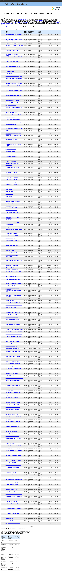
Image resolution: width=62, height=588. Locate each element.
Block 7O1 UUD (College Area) (11, 428)
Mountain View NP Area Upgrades (12, 80)
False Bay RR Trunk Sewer (11, 214)
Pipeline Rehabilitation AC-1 (11, 146)
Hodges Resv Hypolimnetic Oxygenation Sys (14, 126)
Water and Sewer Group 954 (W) (12, 245)
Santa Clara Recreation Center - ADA (12, 326)
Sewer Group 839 (9, 198)
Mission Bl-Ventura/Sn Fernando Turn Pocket (14, 378)
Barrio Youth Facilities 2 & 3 (11, 285)
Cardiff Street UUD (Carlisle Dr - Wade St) (13, 438)
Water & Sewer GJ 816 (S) (10, 206)
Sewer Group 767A (9, 194)
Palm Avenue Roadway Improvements (13, 513)
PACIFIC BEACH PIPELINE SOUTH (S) (13, 174)
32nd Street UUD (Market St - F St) (12, 414)
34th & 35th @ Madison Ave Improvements (14, 479)
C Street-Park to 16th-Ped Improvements (13, 392)
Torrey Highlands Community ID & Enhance (14, 102)
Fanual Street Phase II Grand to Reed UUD (14, 450)
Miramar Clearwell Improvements (12, 265)
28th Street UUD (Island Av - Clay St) (12, 409)
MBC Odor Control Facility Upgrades (12, 262)
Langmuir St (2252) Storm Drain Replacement (14, 366)
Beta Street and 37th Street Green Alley (13, 474)
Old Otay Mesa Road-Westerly (11, 506)
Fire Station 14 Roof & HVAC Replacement (14, 334)
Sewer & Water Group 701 (10, 238)
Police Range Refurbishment (11, 124)
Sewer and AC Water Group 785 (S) (12, 182)
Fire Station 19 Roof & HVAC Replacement (14, 336)
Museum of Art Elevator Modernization (13, 343)
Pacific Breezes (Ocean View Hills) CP (13, 85)
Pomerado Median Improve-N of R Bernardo (14, 88)
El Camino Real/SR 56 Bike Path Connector (14, 494)
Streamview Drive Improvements (12, 520)
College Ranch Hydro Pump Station (12, 252)
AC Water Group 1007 (10, 224)
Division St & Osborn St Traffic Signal (13, 402)
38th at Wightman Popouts (11, 387)
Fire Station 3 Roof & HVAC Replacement (13, 338)
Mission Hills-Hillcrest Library (11, 52)
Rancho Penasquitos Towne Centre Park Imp (14, 90)
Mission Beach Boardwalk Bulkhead (12, 503)
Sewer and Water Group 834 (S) (11, 186)
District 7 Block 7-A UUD (10, 440)
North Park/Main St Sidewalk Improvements (14, 83)
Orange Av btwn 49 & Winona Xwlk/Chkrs (13, 395)
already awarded (39, 20)
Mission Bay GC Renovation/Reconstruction (14, 78)
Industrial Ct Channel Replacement (12, 361)
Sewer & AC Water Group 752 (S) (12, 177)
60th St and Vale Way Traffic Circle (12, 390)
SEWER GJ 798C (9, 189)
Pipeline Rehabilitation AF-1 (11, 151)
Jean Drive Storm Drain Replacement (13, 363)
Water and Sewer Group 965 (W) (12, 247)
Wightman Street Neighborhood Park (13, 119)
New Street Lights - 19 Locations (12, 375)
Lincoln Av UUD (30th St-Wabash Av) (12, 457)
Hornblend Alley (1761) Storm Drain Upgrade (14, 358)
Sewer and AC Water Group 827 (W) (12, 240)
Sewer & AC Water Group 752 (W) (12, 230)
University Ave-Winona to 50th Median (13, 380)
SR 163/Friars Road (9, 518)
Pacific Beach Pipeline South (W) (12, 269)
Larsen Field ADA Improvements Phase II (13, 68)
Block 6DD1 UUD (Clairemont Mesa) (12, 426)
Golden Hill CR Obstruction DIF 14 (12, 307)
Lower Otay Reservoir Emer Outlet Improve (14, 260)
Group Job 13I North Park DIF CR (12, 314)
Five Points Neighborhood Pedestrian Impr (14, 496)
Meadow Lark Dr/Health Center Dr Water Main (14, 229)
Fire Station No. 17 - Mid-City (11, 48)
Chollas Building (9, 256)
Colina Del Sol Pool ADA (10, 300)
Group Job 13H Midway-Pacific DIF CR (13, 312)
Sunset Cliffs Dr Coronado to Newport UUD (14, 469)
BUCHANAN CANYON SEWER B (12, 172)
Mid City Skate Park (9, 73)
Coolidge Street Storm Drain (11, 491)
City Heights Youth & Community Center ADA (14, 297)
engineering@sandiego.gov (13, 24)
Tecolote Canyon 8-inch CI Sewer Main (13, 201)
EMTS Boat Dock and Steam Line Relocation (14, 258)
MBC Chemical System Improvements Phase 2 (14, 128)
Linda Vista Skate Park (10, 71)
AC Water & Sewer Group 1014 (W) (12, 222)
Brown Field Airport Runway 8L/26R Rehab (14, 34)
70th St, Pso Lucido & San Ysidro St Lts (13, 370)
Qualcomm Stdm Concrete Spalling (12, 348)
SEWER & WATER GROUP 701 (11, 179)
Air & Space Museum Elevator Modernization (14, 331)
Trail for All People (9, 109)
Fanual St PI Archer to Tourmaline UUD (13, 448)
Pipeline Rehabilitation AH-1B (11, 156)
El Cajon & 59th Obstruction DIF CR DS (13, 302)
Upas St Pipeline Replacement (11, 276)
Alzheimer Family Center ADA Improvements (14, 283)
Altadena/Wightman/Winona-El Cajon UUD (14, 416)
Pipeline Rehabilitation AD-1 (11, 149)
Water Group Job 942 (10, 250)
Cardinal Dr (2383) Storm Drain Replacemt (13, 356)
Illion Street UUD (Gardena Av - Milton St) (13, 455)
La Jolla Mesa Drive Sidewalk (11, 501)
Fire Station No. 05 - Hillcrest (11, 40)
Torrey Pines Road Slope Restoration (13, 523)
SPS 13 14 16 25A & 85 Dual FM (11, 161)
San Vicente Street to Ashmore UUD (12, 467)
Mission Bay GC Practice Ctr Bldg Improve (14, 76)
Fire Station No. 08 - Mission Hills (12, 43)
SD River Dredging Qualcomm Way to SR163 (14, 95)
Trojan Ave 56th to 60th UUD (11, 472)
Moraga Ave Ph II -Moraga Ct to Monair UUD (14, 460)
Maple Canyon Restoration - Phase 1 (12, 477)
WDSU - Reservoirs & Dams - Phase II (13, 279)
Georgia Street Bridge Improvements (12, 498)
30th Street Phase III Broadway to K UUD (13, 411)
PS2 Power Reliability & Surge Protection (13, 271)
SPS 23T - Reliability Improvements (12, 163)
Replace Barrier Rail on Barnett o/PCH (13, 351)
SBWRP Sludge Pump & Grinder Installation (14, 130)
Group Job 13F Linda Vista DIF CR (12, 309)
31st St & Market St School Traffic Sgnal (13, 385)
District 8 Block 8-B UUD (10, 443)
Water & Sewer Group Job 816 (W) (12, 277)
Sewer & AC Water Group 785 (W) (12, 233)
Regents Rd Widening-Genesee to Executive (14, 515)
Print (32, 526)
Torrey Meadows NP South (11, 105)
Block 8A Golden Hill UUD (10, 433)
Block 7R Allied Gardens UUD (11, 431)
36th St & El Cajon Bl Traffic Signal (12, 397)
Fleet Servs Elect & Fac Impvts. (11, 346)
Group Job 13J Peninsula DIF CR (12, 317)
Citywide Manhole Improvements (12, 139)
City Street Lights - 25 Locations (12, 373)
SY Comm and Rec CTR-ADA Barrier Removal (14, 329)
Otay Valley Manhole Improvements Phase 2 (14, 141)
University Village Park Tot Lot (11, 112)
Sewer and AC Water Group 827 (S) (12, 184)
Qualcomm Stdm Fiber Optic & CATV (12, 350)
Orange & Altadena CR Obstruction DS (13, 324)
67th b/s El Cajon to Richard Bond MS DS (13, 280)
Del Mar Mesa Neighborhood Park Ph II (13, 66)
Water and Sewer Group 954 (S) (11, 207)
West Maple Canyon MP (10, 117)
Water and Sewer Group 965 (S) (11, 210)
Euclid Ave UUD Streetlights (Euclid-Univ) (13, 445)
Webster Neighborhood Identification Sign (14, 114)
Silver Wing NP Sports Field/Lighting (12, 97)
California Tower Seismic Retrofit (12, 61)
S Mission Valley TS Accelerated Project (13, 135)
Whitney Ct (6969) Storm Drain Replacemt (13, 368)
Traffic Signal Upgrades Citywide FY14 (13, 407)
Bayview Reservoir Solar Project (12, 255)
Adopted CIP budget (23, 19)
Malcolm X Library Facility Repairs (12, 341)
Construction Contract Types (21, 22)
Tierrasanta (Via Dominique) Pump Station (14, 274)
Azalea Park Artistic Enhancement (12, 484)
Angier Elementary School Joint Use (12, 59)
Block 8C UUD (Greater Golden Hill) (12, 436)
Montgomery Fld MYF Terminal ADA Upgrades (14, 36)
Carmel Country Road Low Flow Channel (13, 486)
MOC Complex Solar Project (11, 267)
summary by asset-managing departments (12, 26)
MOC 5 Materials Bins (10, 219)
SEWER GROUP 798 (9, 196)
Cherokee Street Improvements (11, 489)
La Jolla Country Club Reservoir (12, 212)
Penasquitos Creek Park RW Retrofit (12, 167)
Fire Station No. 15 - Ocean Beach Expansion (14, 45)
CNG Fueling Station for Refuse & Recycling (14, 39)
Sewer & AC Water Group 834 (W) (12, 235)
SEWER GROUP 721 (9, 191)
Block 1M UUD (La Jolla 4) (10, 419)
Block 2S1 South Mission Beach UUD (13, 421)
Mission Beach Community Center (12, 319)
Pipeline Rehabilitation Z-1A (11, 158)
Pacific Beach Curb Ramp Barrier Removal (14, 508)
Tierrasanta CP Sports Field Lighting (12, 100)
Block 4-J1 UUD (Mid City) (10, 424)
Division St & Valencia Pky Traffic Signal (13, 404)
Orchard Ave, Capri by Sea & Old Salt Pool (14, 56)
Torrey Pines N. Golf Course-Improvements (14, 107)
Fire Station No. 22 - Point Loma (12, 50)
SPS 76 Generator (9, 165)
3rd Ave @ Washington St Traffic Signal (13, 399)
